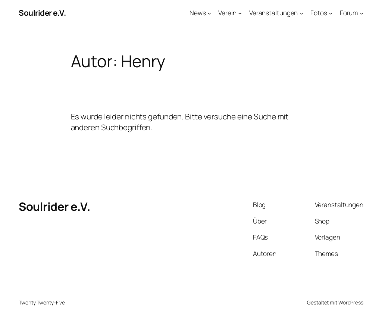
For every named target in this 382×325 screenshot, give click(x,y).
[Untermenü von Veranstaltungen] (301, 13)
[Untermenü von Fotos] (330, 13)
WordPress (350, 302)
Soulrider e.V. (42, 12)
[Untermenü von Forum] (361, 13)
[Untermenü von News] (209, 13)
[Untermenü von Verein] (240, 13)
